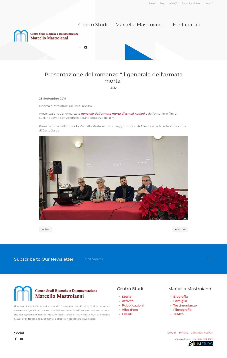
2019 (113, 87)
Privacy (183, 332)
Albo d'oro (130, 310)
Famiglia (180, 301)
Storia (126, 297)
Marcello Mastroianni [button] (140, 24)
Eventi (153, 3)
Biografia (180, 297)
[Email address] (147, 259)
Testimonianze (185, 305)
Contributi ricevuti (202, 332)
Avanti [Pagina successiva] (180, 229)
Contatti (208, 3)
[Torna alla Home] (46, 35)
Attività (128, 301)
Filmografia (182, 310)
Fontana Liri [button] (186, 24)
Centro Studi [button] (92, 24)
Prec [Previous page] (46, 229)
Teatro (178, 314)
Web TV (173, 3)
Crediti (171, 332)
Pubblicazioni (133, 305)
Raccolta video (191, 3)
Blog (162, 3)
